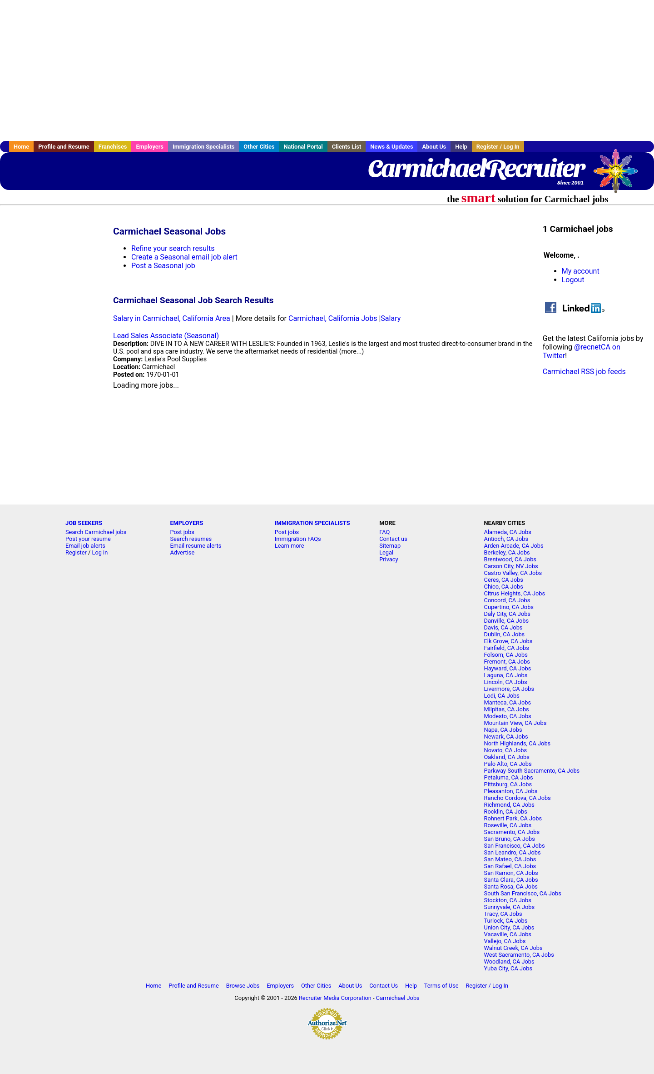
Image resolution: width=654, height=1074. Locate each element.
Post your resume (88, 538)
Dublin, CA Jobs (504, 634)
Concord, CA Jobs (507, 600)
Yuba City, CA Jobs (508, 968)
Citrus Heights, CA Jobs (514, 593)
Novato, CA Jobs (505, 750)
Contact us (393, 538)
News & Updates (391, 146)
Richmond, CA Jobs (509, 804)
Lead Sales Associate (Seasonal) (166, 335)
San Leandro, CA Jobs (512, 852)
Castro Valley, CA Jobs (513, 572)
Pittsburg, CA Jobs (508, 784)
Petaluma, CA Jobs (508, 777)
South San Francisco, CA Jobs (522, 893)
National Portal (302, 146)
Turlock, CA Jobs (506, 920)
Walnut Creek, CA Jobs (513, 947)
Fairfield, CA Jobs (506, 647)
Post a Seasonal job (163, 265)
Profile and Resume (63, 146)
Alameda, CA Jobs (507, 532)
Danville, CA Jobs (506, 620)
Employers (150, 146)
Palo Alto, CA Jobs (508, 763)
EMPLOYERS (186, 523)
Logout (573, 279)
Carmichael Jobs (398, 997)
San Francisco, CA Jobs (514, 845)
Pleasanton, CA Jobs (511, 791)
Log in (100, 552)
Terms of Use (441, 985)
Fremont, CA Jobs (507, 661)
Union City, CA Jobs (509, 927)
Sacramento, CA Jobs (512, 832)
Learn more (289, 545)
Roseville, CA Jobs (508, 825)
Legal (386, 552)
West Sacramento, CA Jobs (519, 954)
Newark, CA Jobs (506, 736)
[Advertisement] (327, 70)
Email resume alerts (195, 545)
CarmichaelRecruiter (476, 168)
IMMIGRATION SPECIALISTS (312, 523)
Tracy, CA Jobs (503, 913)
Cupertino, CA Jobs (509, 607)
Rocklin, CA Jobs (505, 811)
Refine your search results (172, 248)
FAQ (384, 532)
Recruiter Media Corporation (335, 997)
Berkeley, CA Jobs (507, 552)
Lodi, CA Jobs (502, 695)
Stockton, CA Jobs (507, 900)
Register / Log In (498, 146)
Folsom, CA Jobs (506, 654)
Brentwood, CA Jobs (510, 559)
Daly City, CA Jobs (507, 613)
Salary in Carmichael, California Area (171, 318)
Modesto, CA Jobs (507, 716)
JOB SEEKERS (83, 523)
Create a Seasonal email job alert (184, 257)
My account (581, 271)
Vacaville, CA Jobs (507, 934)
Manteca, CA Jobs (507, 702)
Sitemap (390, 545)
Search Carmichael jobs (95, 532)
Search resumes (191, 538)
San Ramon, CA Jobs (511, 872)
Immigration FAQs (298, 538)
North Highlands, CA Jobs (517, 743)
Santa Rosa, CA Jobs (511, 886)
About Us (434, 146)
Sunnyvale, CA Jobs (509, 907)
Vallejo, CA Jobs (505, 941)
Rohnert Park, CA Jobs (513, 818)
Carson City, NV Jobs (511, 566)
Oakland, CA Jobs (507, 757)
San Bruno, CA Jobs (509, 838)
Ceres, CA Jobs (503, 579)
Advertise (182, 552)
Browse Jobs (243, 985)
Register (76, 552)
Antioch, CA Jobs (506, 538)
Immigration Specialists (203, 146)
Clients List (347, 146)
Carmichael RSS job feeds (584, 371)
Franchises (113, 146)
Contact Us (383, 985)
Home (21, 146)
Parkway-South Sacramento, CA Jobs (532, 770)
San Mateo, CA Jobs (510, 859)
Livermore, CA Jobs (509, 688)
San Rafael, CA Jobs (510, 866)
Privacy (388, 559)
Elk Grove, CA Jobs (508, 641)
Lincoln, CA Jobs (505, 682)
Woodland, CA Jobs (509, 961)
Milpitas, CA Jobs (506, 709)
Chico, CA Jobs (503, 586)
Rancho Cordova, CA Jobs (517, 797)
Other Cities (258, 146)
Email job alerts (85, 545)
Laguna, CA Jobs (506, 675)
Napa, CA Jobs (503, 729)
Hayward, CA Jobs (507, 668)
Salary (391, 318)
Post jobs (182, 532)
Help (461, 146)
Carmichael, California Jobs (332, 318)
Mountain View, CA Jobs (515, 722)
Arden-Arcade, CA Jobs (514, 545)
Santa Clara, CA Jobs (511, 879)
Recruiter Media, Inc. (619, 175)
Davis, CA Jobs (503, 627)
